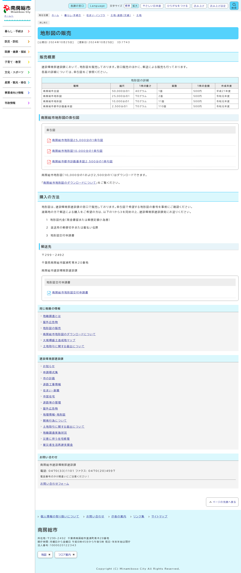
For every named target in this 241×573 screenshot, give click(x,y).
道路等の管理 (52, 402)
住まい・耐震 (51, 390)
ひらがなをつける (177, 6)
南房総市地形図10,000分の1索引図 (75, 151)
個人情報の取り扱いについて (60, 516)
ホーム (55, 15)
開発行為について (55, 420)
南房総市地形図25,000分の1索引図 (75, 141)
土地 (139, 15)
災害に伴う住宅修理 (56, 438)
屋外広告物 (50, 322)
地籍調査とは (52, 316)
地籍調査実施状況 (55, 432)
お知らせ (49, 366)
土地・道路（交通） (121, 15)
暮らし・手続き (72, 15)
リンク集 (138, 516)
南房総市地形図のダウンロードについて (69, 182)
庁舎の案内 (119, 516)
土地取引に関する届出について (64, 346)
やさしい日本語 (152, 6)
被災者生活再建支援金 (58, 444)
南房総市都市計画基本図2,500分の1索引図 (80, 162)
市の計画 (49, 378)
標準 (127, 6)
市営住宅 (49, 396)
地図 (44, 554)
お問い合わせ (95, 516)
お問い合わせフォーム (54, 483)
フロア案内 (64, 554)
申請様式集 (50, 372)
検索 (234, 8)
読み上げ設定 (218, 6)
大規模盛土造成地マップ (59, 340)
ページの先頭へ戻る (224, 502)
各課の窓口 (77, 6)
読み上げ (199, 6)
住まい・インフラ (96, 15)
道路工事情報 (52, 384)
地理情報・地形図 (54, 414)
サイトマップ (159, 516)
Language (97, 6)
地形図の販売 (52, 328)
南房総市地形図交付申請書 (67, 293)
